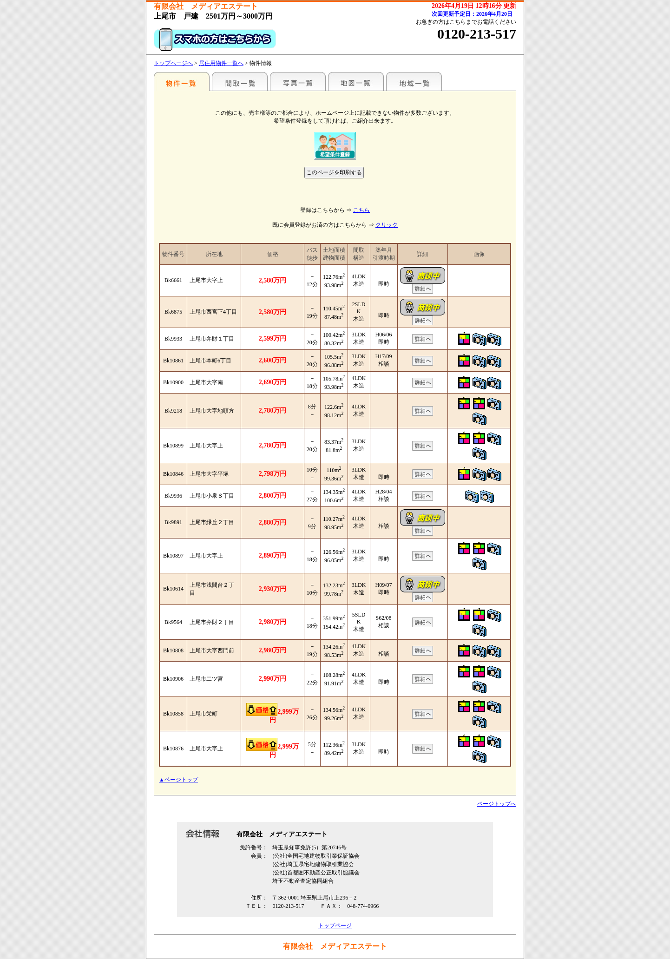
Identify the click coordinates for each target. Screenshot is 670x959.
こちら (361, 210)
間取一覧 (240, 81)
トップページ (335, 925)
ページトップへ (496, 804)
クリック (386, 225)
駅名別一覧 (182, 81)
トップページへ (173, 63)
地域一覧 (414, 81)
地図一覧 (356, 81)
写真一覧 (298, 81)
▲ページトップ (178, 779)
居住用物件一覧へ (221, 63)
